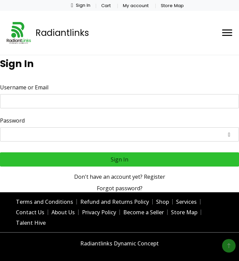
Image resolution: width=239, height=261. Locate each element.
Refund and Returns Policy (114, 201)
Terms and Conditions (44, 201)
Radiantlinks (62, 33)
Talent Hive (31, 222)
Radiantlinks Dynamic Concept (119, 243)
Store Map (172, 5)
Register (154, 176)
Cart (106, 5)
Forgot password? (120, 188)
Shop (162, 201)
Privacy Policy (99, 212)
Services (186, 201)
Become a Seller (143, 212)
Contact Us (30, 212)
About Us (63, 212)
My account (136, 5)
